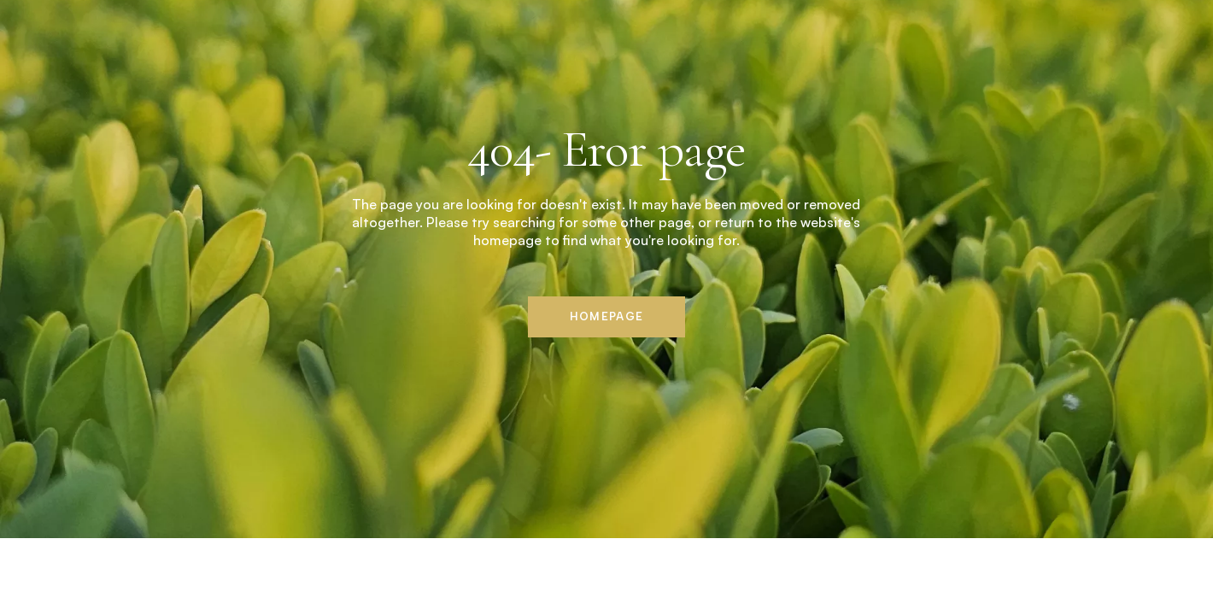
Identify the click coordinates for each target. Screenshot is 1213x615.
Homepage (606, 316)
